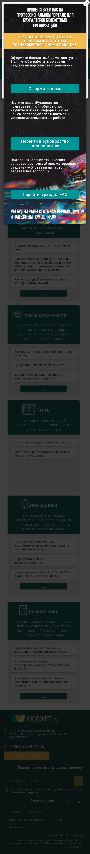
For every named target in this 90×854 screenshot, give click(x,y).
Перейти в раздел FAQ (45, 194)
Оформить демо (45, 88)
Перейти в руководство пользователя (45, 143)
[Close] (85, 4)
